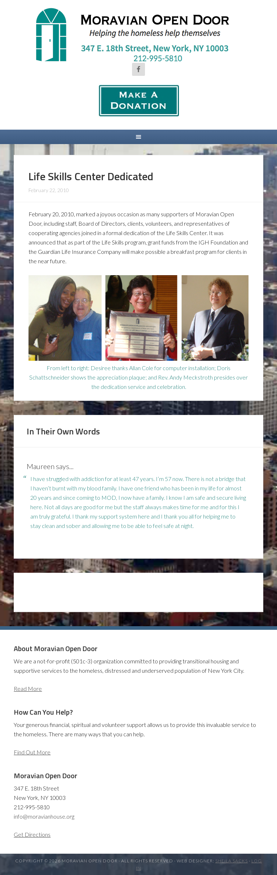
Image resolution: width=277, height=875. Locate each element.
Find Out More (32, 752)
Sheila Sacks (231, 860)
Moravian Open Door (138, 34)
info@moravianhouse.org (44, 816)
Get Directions (32, 834)
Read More (28, 688)
